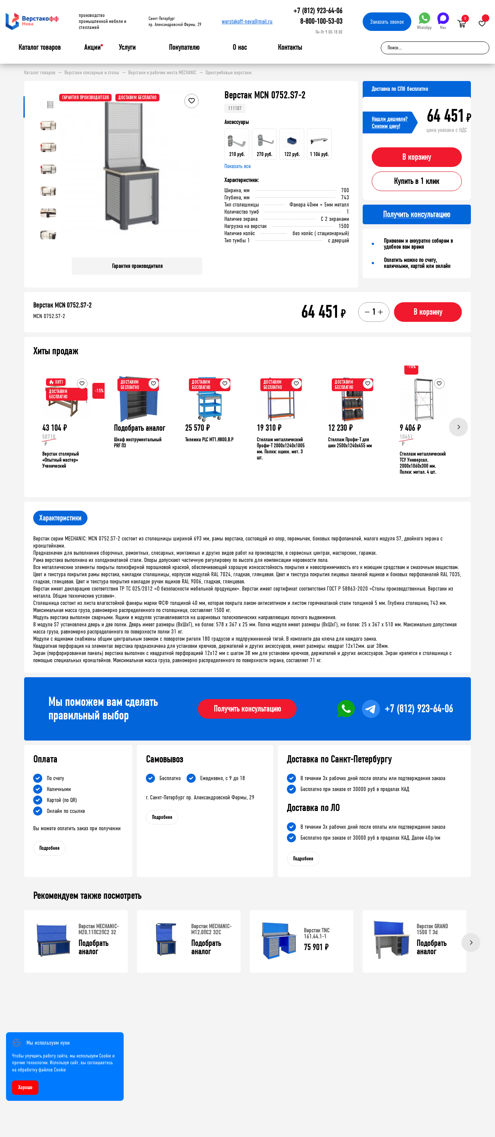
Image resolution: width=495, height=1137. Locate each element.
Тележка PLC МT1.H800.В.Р (209, 439)
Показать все (237, 166)
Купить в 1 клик (416, 181)
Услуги (127, 47)
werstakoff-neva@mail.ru (247, 21)
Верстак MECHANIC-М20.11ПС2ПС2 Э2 (98, 929)
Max (443, 21)
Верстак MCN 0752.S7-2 (62, 305)
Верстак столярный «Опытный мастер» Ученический (60, 460)
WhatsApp (424, 21)
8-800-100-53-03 (321, 21)
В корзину (416, 157)
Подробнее (49, 848)
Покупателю (184, 47)
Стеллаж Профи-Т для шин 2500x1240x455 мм (350, 442)
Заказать (387, 21)
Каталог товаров (39, 47)
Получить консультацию (247, 709)
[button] (196, 171)
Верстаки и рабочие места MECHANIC (162, 73)
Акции (92, 47)
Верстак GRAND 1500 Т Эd (432, 929)
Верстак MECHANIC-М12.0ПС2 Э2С (211, 929)
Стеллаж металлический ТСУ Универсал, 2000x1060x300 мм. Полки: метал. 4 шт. (423, 463)
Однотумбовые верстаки (228, 73)
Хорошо (25, 1087)
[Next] (458, 427)
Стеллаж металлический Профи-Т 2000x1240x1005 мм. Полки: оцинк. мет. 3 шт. (281, 448)
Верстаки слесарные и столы (91, 73)
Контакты (290, 47)
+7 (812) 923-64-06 (317, 10)
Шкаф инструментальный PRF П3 (137, 442)
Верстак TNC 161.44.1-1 (316, 933)
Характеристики (60, 518)
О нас (240, 47)
